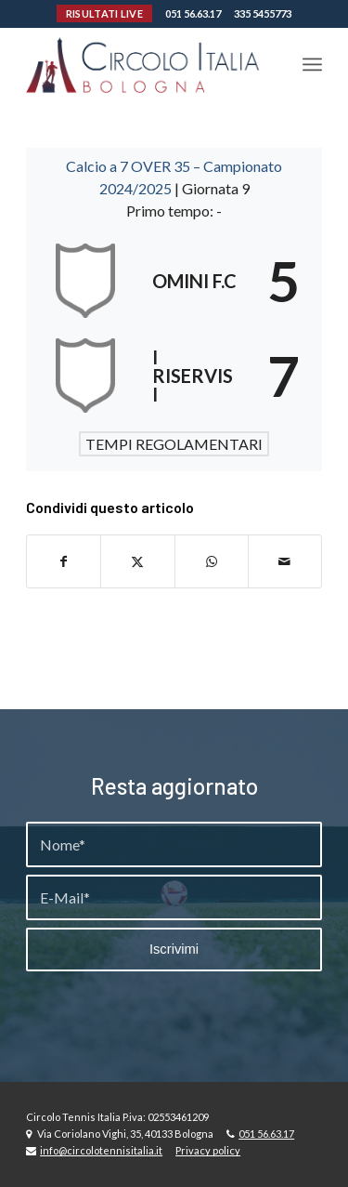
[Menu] (312, 64)
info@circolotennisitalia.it (101, 1150)
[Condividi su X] (137, 561)
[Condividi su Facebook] (63, 561)
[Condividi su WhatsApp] (211, 561)
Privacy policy (207, 1150)
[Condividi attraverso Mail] (285, 561)
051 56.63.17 (193, 13)
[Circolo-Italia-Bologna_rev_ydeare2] (144, 64)
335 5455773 (262, 13)
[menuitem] (312, 64)
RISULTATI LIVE (104, 13)
